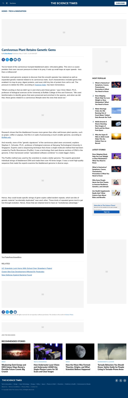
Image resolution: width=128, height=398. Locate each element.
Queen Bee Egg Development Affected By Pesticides (23, 272)
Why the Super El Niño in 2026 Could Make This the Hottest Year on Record (102, 139)
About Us (4, 387)
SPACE (3, 362)
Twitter (7, 59)
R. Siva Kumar (8, 53)
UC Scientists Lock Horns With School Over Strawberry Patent (27, 268)
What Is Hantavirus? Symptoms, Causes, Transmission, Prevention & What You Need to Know (102, 87)
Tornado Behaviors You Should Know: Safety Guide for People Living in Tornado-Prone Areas (111, 367)
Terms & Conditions (14, 387)
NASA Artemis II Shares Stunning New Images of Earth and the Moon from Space (102, 126)
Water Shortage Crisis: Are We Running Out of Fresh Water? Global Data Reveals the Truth (103, 113)
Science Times (69, 314)
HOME (4, 11)
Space (43, 384)
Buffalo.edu (6, 137)
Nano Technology (24, 384)
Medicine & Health (70, 384)
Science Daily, (40, 85)
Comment (15, 59)
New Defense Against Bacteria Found (17, 275)
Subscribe (120, 3)
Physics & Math (51, 384)
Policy (38, 384)
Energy (33, 384)
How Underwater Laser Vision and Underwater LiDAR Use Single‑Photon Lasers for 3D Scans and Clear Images (46, 368)
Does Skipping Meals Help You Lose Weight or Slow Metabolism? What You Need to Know (102, 100)
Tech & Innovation (7, 384)
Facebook (3, 59)
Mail (19, 59)
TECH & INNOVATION (17, 11)
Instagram (124, 380)
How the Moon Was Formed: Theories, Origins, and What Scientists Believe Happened (78, 367)
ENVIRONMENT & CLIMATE (106, 362)
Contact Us (34, 387)
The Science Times (64, 3)
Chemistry (60, 384)
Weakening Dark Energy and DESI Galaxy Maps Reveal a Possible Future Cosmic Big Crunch (14, 368)
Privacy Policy (25, 387)
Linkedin (11, 59)
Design (15, 384)
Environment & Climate (84, 384)
